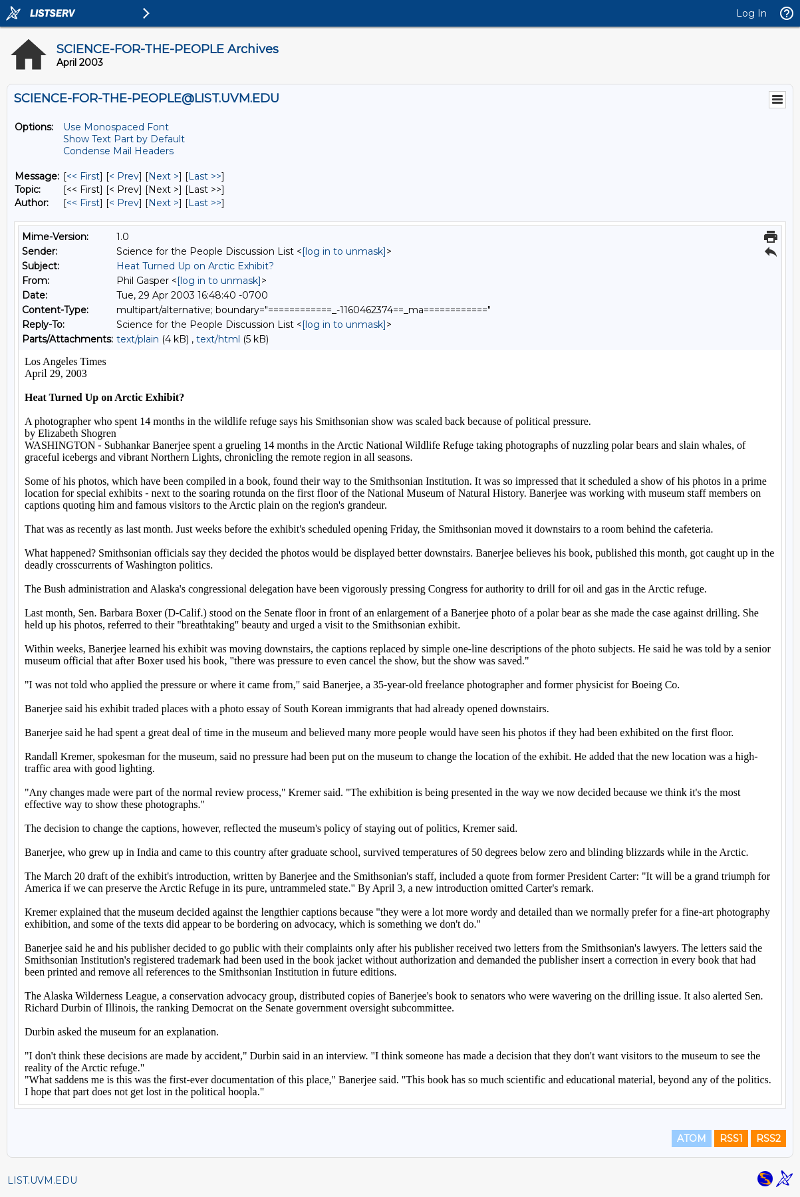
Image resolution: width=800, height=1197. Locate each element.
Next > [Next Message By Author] (163, 203)
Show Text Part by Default (124, 139)
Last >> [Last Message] (204, 176)
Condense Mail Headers (118, 151)
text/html (218, 339)
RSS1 (731, 1138)
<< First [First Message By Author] (83, 203)
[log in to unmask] (344, 251)
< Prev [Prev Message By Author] (124, 203)
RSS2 (768, 1138)
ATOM (691, 1138)
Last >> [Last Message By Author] (204, 203)
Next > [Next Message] (163, 176)
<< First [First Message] (83, 176)
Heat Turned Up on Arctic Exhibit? (195, 266)
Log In (751, 13)
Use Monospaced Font (116, 127)
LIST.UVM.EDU (42, 1180)
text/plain (137, 339)
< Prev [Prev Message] (124, 176)
